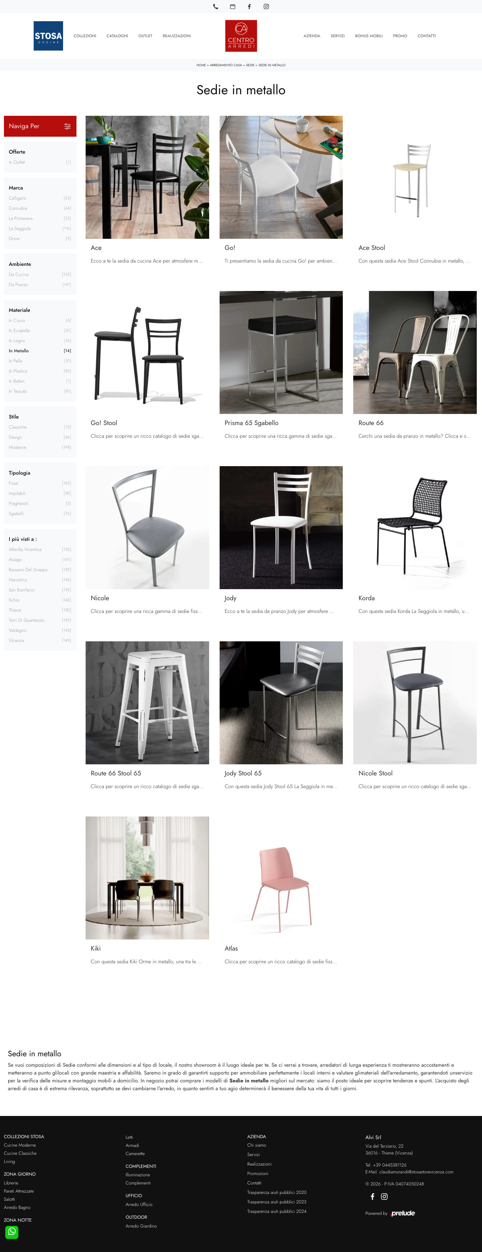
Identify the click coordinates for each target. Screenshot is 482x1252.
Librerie (11, 1183)
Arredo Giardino (141, 1226)
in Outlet (17, 162)
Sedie (250, 64)
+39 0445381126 (390, 1165)
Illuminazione (137, 1174)
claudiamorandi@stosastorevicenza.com (416, 1171)
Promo (400, 36)
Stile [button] (14, 416)
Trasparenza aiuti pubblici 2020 (277, 1192)
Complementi (138, 1183)
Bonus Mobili (369, 36)
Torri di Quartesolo (26, 620)
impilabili (17, 493)
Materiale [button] (19, 309)
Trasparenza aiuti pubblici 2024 (277, 1211)
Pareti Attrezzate (19, 1191)
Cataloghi (117, 36)
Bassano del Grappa (28, 569)
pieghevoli (18, 503)
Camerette (134, 1153)
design (15, 437)
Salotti (9, 1199)
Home (201, 64)
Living (9, 1161)
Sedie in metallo (271, 64)
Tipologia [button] (19, 472)
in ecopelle (19, 330)
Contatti (427, 36)
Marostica (18, 579)
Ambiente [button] (20, 263)
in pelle (15, 361)
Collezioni (85, 36)
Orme (14, 238)
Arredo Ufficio (138, 1204)
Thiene (15, 610)
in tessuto (18, 391)
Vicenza (16, 640)
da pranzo (18, 284)
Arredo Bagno (17, 1207)
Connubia (18, 208)
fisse (13, 483)
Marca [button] (16, 187)
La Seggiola (20, 228)
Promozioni (257, 1173)
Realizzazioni (177, 36)
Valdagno (17, 630)
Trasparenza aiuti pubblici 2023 (277, 1202)
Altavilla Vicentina (25, 549)
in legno (17, 340)
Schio (14, 600)
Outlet (145, 36)
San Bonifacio (22, 590)
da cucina (18, 274)
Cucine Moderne (20, 1145)
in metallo (19, 350)
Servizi (338, 36)
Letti (129, 1137)
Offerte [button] (17, 151)
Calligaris (17, 198)
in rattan (17, 381)
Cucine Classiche (20, 1153)
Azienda (312, 36)
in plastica (18, 371)
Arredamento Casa (226, 64)
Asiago (15, 559)
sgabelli (16, 513)
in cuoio (17, 320)
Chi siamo (256, 1145)
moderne (17, 447)
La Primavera (20, 218)
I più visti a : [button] (23, 538)
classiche (18, 427)
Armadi (132, 1145)
